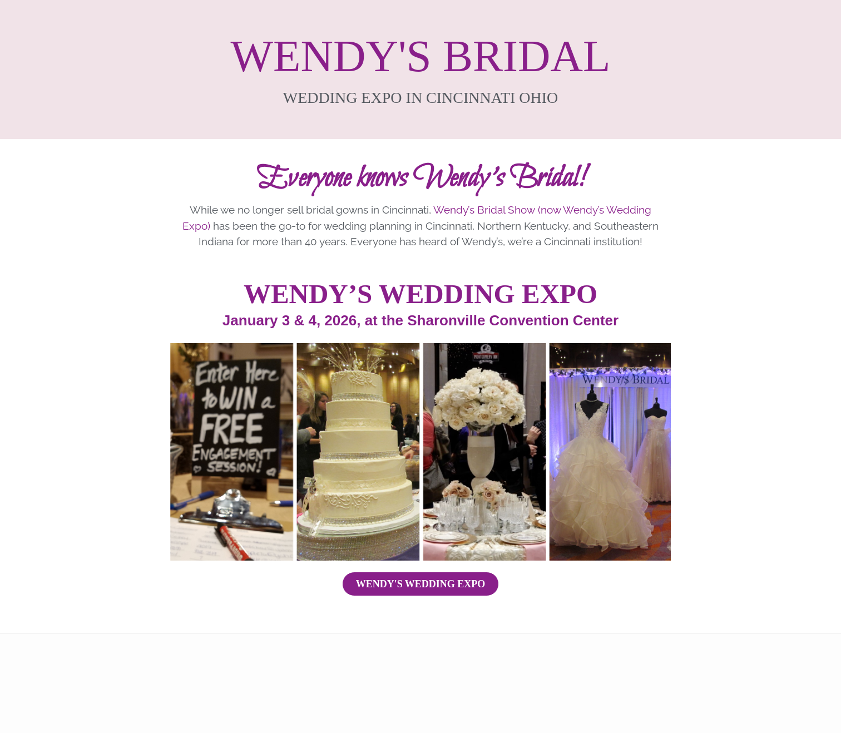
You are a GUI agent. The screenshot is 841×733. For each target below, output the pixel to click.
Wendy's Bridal (421, 56)
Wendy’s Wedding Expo (420, 294)
